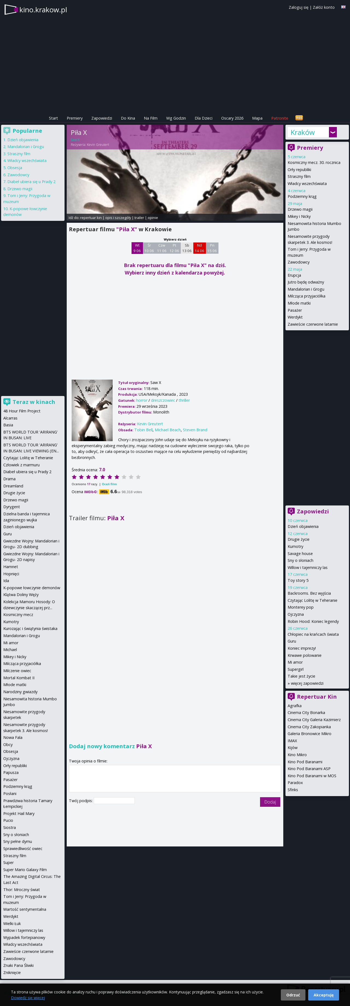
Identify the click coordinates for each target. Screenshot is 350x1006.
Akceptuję (324, 995)
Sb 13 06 (187, 248)
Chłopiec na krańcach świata (313, 634)
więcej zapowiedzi (307, 683)
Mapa (257, 118)
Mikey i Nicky (299, 216)
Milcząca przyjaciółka (306, 296)
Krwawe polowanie (305, 655)
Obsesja (14, 167)
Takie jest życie (301, 676)
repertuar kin (91, 217)
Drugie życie (299, 539)
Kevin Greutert (98, 144)
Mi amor (295, 662)
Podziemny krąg (302, 196)
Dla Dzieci (203, 118)
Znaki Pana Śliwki (18, 965)
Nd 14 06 (199, 248)
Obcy (8, 744)
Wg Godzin (176, 118)
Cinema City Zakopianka (309, 726)
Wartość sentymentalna (24, 909)
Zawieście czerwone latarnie (313, 324)
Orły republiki (299, 169)
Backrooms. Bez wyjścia (309, 593)
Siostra (9, 827)
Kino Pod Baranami (305, 761)
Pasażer (295, 310)
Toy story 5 (298, 580)
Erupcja (294, 275)
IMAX (292, 740)
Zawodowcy (299, 262)
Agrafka (295, 705)
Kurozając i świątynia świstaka (30, 628)
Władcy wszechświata (307, 183)
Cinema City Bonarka (306, 712)
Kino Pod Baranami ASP (309, 768)
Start (53, 118)
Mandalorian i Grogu (306, 289)
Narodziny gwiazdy (20, 691)
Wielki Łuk (12, 923)
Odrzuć (293, 995)
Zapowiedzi (101, 118)
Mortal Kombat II (18, 677)
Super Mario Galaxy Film (25, 869)
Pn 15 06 (212, 248)
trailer (139, 217)
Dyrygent (11, 506)
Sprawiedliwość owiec (22, 848)
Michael (10, 649)
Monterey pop (301, 607)
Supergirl (296, 669)
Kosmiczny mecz (18, 614)
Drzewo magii (300, 209)
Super (8, 862)
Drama (9, 478)
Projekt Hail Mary (18, 813)
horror (141, 400)
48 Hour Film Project (21, 411)
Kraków (302, 132)
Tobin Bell (143, 429)
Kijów (293, 747)
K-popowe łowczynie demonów (31, 587)
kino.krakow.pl (43, 10)
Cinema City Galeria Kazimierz (314, 719)
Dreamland (13, 485)
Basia (8, 424)
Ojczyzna (296, 614)
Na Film (151, 118)
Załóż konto (324, 7)
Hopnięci (11, 573)
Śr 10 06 (149, 248)
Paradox (295, 782)
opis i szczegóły (118, 217)
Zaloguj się (298, 7)
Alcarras (10, 418)
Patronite (279, 118)
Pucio (8, 820)
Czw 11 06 (162, 248)
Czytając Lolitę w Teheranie (312, 600)
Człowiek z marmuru (21, 464)
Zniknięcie (12, 972)
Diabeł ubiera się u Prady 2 (31, 181)
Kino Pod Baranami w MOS (312, 775)
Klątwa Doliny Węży (21, 594)
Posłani (9, 793)
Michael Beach (168, 429)
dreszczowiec (163, 400)
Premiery (75, 118)
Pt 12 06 (174, 248)
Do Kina (128, 118)
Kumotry (295, 546)
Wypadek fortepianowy (24, 937)
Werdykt (295, 317)
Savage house (300, 553)
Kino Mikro (297, 754)
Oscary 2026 (232, 118)
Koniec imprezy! (302, 648)
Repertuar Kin (317, 696)
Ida (6, 580)
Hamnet (10, 566)
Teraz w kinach (34, 402)
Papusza (11, 772)
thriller (184, 400)
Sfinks (293, 789)
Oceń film (109, 484)
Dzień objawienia (303, 526)
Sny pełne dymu (17, 841)
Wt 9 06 (137, 248)
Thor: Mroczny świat (21, 889)
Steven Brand (195, 429)
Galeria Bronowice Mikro (309, 733)
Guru (292, 641)
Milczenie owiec (17, 670)
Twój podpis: (81, 800)
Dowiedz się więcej (28, 997)
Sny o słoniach (300, 560)
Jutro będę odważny (306, 282)
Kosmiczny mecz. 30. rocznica (314, 162)
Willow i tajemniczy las (308, 567)
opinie (153, 217)
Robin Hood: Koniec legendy (313, 621)
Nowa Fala (12, 737)
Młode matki (299, 303)
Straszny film (299, 176)
